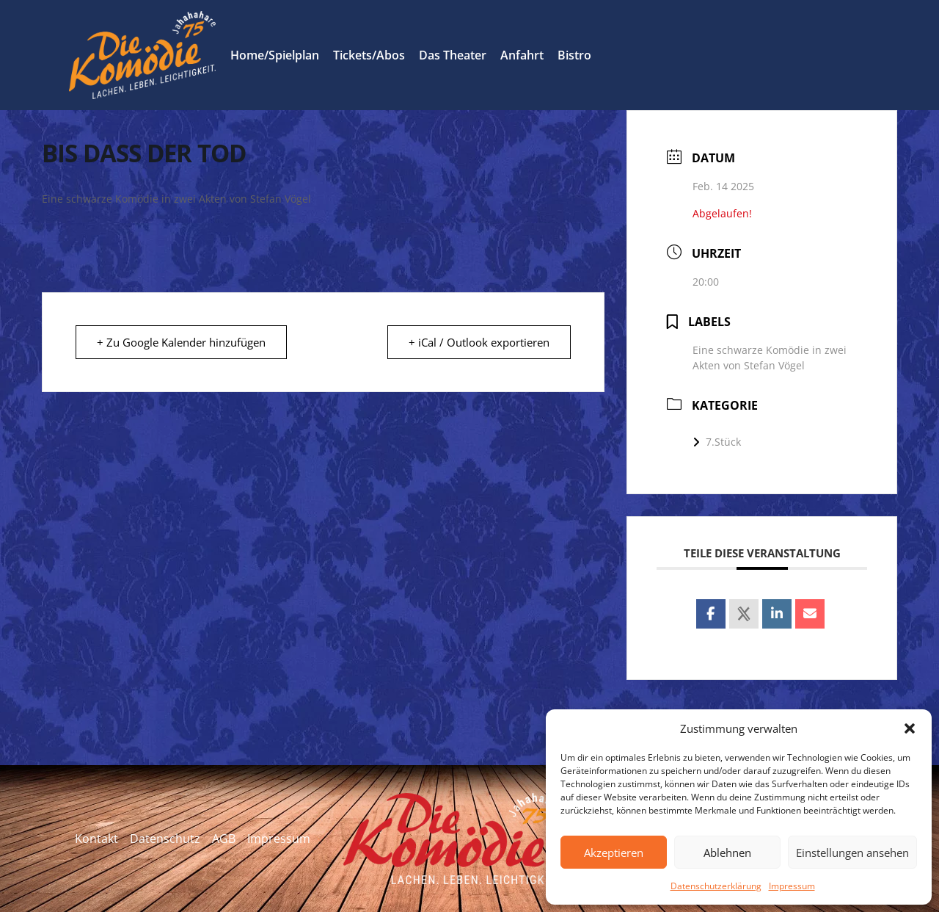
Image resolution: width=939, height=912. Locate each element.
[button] (909, 728)
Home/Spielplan (274, 55)
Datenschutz (165, 838)
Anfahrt (522, 55)
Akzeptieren (613, 852)
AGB (223, 838)
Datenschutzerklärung (716, 886)
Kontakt (96, 838)
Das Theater (452, 55)
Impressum (792, 886)
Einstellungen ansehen (852, 852)
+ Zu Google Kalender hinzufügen (181, 342)
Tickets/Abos (369, 55)
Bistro (574, 55)
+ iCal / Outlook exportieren (479, 342)
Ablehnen (727, 852)
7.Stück (717, 442)
